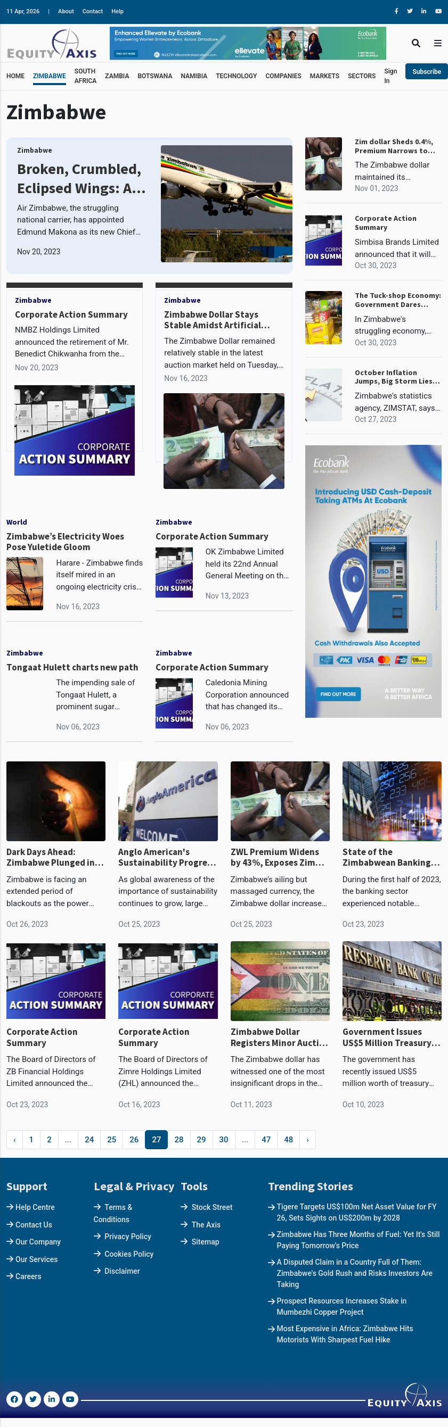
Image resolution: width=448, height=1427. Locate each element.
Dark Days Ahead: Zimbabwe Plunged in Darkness (50, 857)
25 (111, 1139)
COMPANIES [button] (283, 76)
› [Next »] (307, 1139)
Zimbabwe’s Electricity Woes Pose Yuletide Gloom (65, 542)
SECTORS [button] (362, 76)
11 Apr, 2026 (22, 11)
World (16, 522)
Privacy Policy (127, 1236)
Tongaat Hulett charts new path (72, 667)
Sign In (390, 76)
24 (89, 1139)
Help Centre (35, 1207)
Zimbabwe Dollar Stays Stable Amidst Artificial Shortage (212, 325)
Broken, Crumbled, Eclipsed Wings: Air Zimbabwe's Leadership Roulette (79, 178)
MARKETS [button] (324, 76)
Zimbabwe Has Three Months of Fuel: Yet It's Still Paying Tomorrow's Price (358, 1240)
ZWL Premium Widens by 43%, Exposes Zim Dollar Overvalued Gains (280, 857)
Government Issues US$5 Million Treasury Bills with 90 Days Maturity (387, 1037)
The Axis (206, 1225)
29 (201, 1139)
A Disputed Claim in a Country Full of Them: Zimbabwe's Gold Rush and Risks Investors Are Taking (355, 1273)
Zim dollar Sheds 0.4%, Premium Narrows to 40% (394, 146)
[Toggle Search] (416, 43)
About (66, 11)
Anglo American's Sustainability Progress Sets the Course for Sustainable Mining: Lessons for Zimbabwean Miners (167, 857)
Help (117, 11)
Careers (28, 1276)
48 (288, 1139)
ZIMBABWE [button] (49, 76)
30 (224, 1139)
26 (134, 1139)
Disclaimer (122, 1271)
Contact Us (33, 1225)
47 (266, 1139)
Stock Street (212, 1207)
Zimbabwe (34, 150)
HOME (15, 76)
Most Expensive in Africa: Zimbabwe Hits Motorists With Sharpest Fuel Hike (345, 1334)
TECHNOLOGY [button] (236, 76)
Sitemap (205, 1242)
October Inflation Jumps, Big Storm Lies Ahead (394, 377)
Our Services (36, 1259)
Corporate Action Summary (71, 314)
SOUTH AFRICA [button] (86, 76)
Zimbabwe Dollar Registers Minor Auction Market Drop (280, 1037)
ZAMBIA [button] (117, 76)
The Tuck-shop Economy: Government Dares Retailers (398, 300)
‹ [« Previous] (14, 1139)
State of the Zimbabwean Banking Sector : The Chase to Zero (387, 857)
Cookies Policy (128, 1254)
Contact (93, 11)
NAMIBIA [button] (194, 76)
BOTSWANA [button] (154, 76)
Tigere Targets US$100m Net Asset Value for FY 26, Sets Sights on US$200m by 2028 (357, 1212)
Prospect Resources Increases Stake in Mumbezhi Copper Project (342, 1306)
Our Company (38, 1242)
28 (178, 1139)
